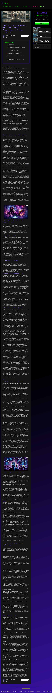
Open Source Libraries (6, 691)
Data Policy (15, 691)
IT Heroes (16, 6)
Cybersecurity (6, 501)
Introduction (10, 44)
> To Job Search (42, 23)
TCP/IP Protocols (13, 49)
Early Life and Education (14, 46)
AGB (25, 691)
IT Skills (24, 6)
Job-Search (38, 691)
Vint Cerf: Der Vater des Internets (41, 47)
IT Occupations (7, 6)
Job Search (35, 6)
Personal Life (11, 60)
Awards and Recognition (13, 53)
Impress (21, 691)
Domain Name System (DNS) (16, 52)
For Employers (31, 691)
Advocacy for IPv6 (14, 50)
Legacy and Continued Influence (15, 59)
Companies (49, 691)
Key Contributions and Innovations (16, 47)
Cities (43, 691)
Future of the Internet (13, 57)
